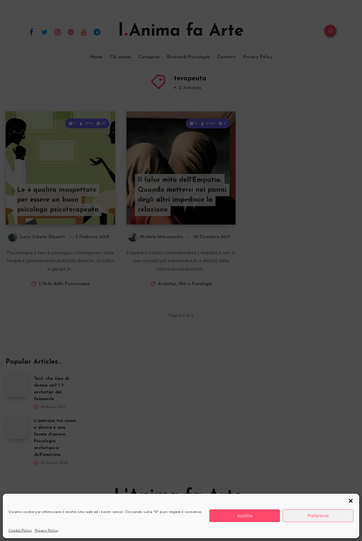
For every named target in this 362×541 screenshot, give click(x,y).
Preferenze (318, 516)
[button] (351, 501)
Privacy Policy (46, 530)
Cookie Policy (20, 530)
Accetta (244, 516)
